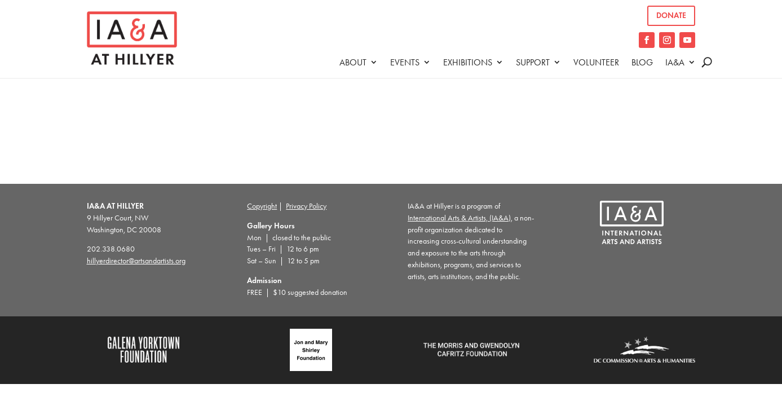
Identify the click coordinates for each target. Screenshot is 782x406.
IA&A (674, 62)
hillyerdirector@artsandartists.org (136, 261)
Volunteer (596, 62)
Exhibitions (467, 62)
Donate (671, 15)
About (352, 62)
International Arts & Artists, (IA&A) (459, 218)
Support (533, 62)
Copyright (262, 206)
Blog (642, 62)
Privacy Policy (306, 206)
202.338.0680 (111, 249)
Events (404, 62)
